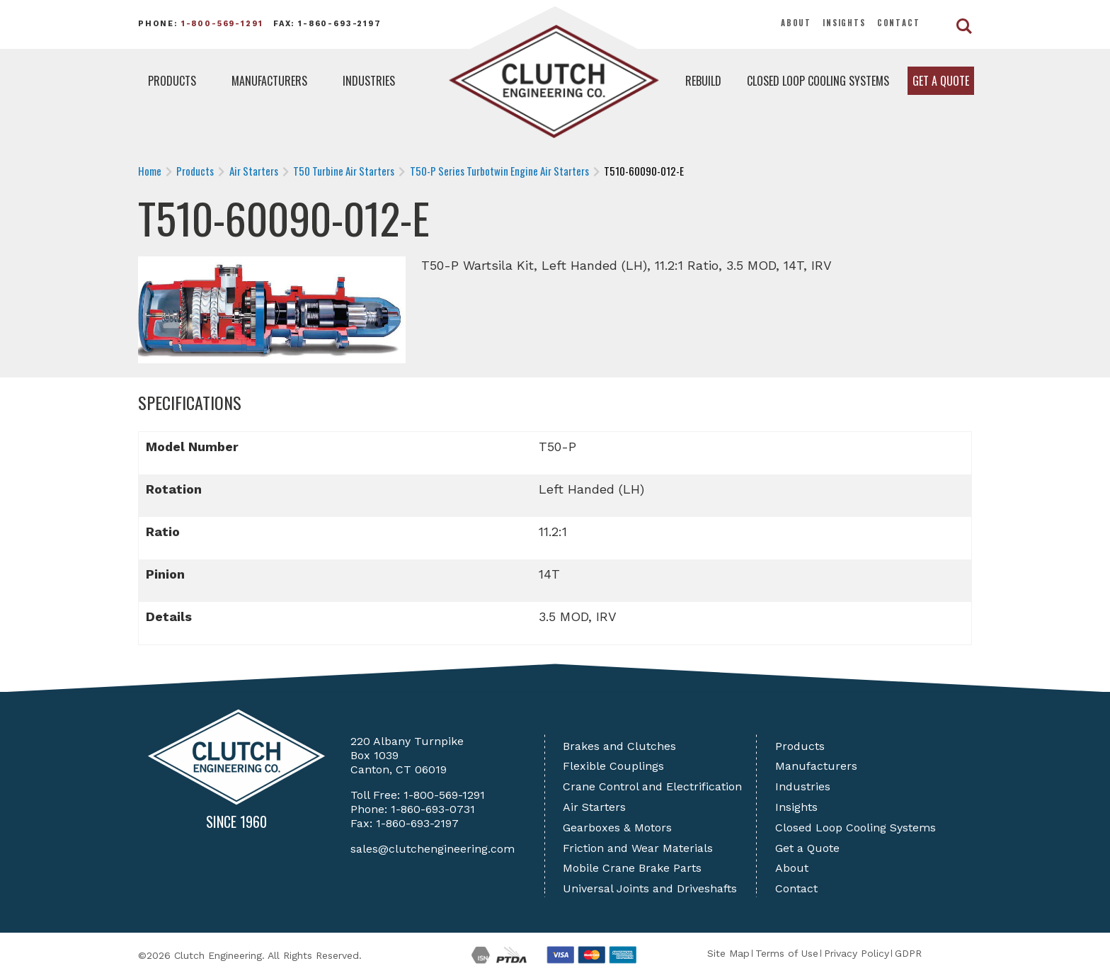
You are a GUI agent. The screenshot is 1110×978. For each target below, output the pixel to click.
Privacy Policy (856, 953)
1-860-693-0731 (433, 809)
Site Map (728, 953)
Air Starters (594, 807)
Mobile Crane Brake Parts (632, 868)
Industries (369, 80)
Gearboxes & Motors (617, 827)
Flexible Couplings (613, 766)
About (796, 22)
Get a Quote (940, 80)
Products (172, 80)
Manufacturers (269, 80)
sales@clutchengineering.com (432, 848)
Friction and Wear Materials (638, 848)
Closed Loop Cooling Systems (818, 80)
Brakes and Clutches (619, 746)
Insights (844, 22)
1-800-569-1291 (222, 23)
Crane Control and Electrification (652, 786)
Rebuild (703, 80)
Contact (898, 22)
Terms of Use (786, 953)
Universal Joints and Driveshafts (650, 888)
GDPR (908, 953)
